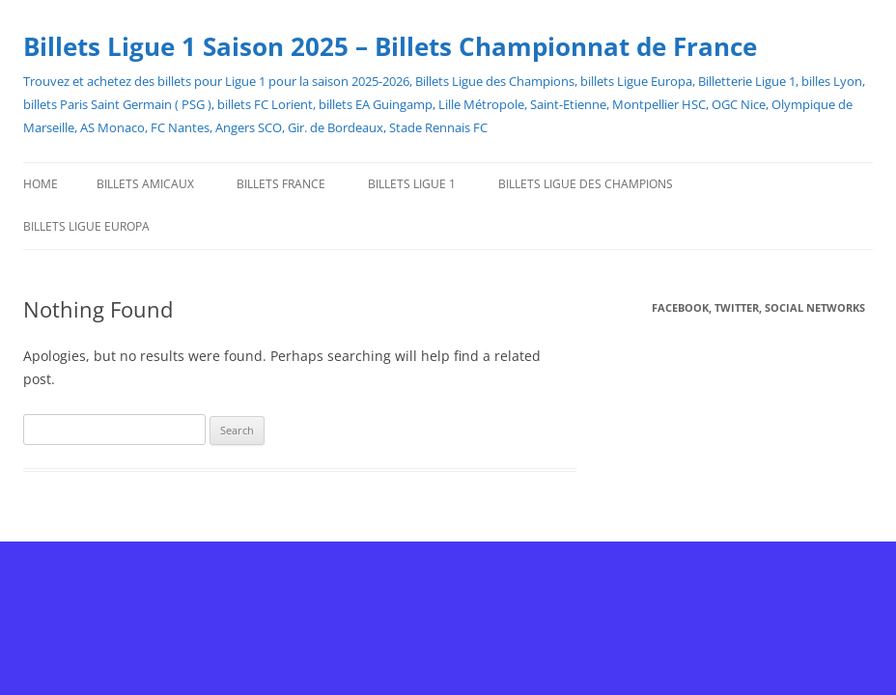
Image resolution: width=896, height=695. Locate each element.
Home (40, 184)
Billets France (281, 184)
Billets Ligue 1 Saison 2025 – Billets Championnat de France (390, 46)
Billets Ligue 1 (412, 184)
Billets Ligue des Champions (585, 184)
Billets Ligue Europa (86, 226)
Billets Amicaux (145, 184)
